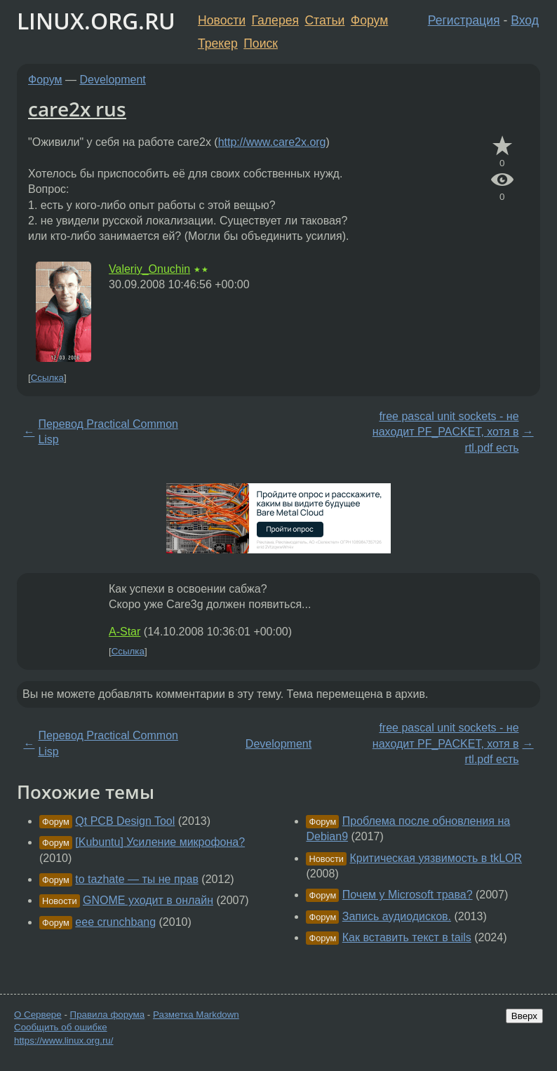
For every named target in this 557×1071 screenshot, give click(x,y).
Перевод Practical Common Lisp (108, 431)
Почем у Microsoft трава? (407, 895)
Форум (369, 20)
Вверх (524, 1016)
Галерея (275, 20)
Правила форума (107, 1014)
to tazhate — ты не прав (137, 879)
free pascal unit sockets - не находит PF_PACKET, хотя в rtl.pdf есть (446, 432)
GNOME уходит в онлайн (148, 900)
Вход (525, 20)
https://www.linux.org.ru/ (63, 1040)
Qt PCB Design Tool (125, 821)
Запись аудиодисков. (396, 916)
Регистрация (464, 20)
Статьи (324, 20)
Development (113, 80)
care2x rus (77, 108)
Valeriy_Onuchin (149, 269)
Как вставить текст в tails (406, 937)
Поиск (260, 43)
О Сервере (38, 1014)
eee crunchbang (115, 922)
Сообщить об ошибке (60, 1027)
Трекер (218, 43)
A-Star (124, 632)
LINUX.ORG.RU (96, 21)
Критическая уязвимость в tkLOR (435, 858)
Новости (222, 20)
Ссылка (47, 377)
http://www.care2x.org (272, 142)
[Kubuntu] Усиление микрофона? (160, 842)
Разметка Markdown (196, 1014)
